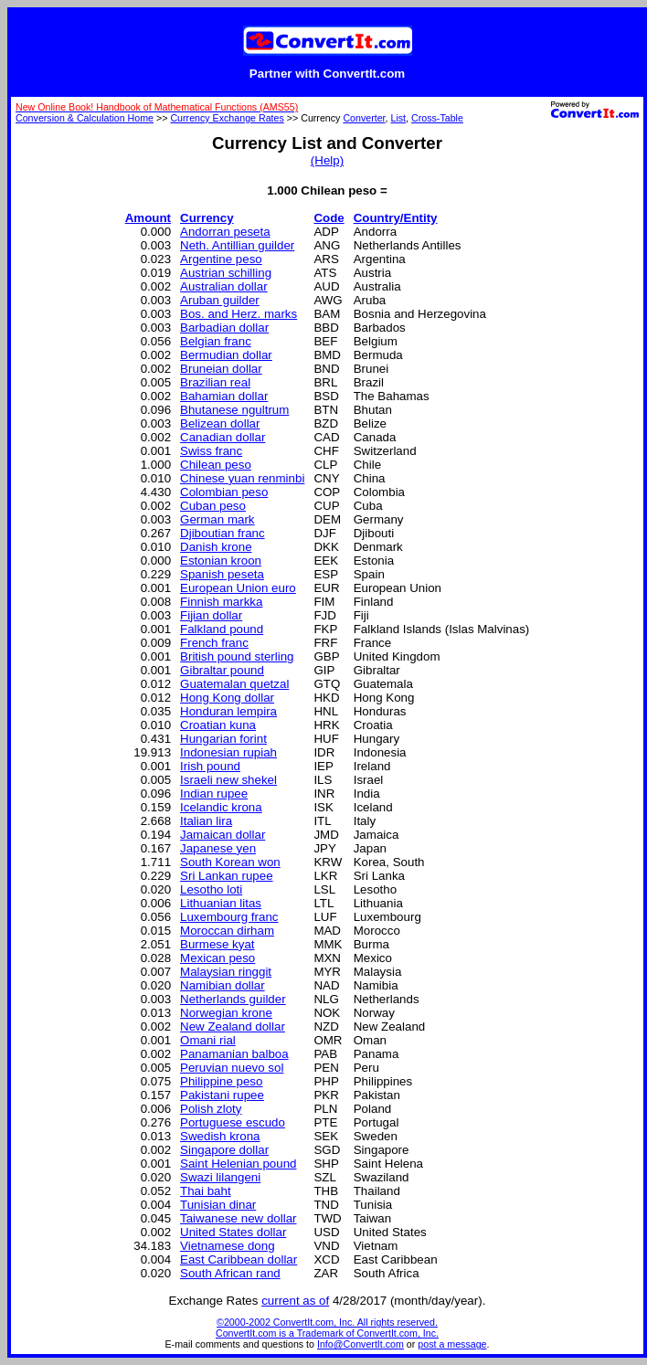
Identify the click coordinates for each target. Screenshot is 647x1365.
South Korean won (230, 862)
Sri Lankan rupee (226, 876)
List (399, 117)
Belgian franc (215, 341)
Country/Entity (396, 218)
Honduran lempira (228, 711)
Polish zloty (210, 1109)
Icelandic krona (221, 807)
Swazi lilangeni (220, 1177)
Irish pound (210, 766)
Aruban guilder (220, 300)
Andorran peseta (225, 231)
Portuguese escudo (232, 1122)
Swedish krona (220, 1136)
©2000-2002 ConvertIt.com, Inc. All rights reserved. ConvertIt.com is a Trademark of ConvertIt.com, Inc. (327, 1328)
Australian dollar (224, 286)
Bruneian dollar (221, 369)
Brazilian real (215, 382)
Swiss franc (211, 451)
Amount (148, 218)
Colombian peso (224, 492)
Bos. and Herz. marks (238, 314)
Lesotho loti (211, 889)
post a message (452, 1344)
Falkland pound (221, 629)
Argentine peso (221, 259)
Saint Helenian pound (238, 1163)
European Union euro (238, 588)
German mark (217, 519)
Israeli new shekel (228, 780)
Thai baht (205, 1191)
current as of (295, 1300)
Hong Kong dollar (227, 697)
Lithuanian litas (220, 903)
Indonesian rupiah (228, 752)
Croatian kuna (218, 725)
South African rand (230, 1273)
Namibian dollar (222, 985)
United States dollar (233, 1232)
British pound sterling (236, 656)
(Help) (327, 160)
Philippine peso (221, 1081)
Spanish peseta (222, 574)
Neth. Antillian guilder (237, 245)
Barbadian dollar (224, 327)
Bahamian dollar (224, 396)
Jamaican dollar (222, 834)
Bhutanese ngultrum (234, 410)
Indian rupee (214, 793)
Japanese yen (218, 848)
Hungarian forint (223, 739)
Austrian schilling (225, 273)
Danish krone (216, 547)
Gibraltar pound (222, 670)
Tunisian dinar (218, 1205)
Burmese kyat (217, 944)
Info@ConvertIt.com (360, 1344)
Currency (207, 218)
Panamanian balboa (234, 1054)
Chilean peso (215, 464)
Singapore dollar (224, 1150)
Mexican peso (217, 958)
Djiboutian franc (222, 533)
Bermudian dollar (226, 355)
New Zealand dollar (232, 1026)
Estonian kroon (220, 560)
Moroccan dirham (227, 930)
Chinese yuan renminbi (242, 478)
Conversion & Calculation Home (85, 117)
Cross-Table (437, 117)
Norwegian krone (226, 1013)
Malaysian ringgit (225, 972)
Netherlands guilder (233, 999)
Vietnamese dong (227, 1246)
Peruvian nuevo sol (231, 1067)
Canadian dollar (222, 437)
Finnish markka (221, 601)
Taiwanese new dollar (238, 1218)
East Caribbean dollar (238, 1259)
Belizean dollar (220, 423)
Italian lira (206, 821)
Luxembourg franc (229, 917)
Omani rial (208, 1040)
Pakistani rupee (222, 1095)
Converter (364, 117)
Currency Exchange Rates (226, 117)
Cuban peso (213, 506)
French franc (214, 643)
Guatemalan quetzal (234, 684)
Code (328, 218)
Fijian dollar (211, 615)
